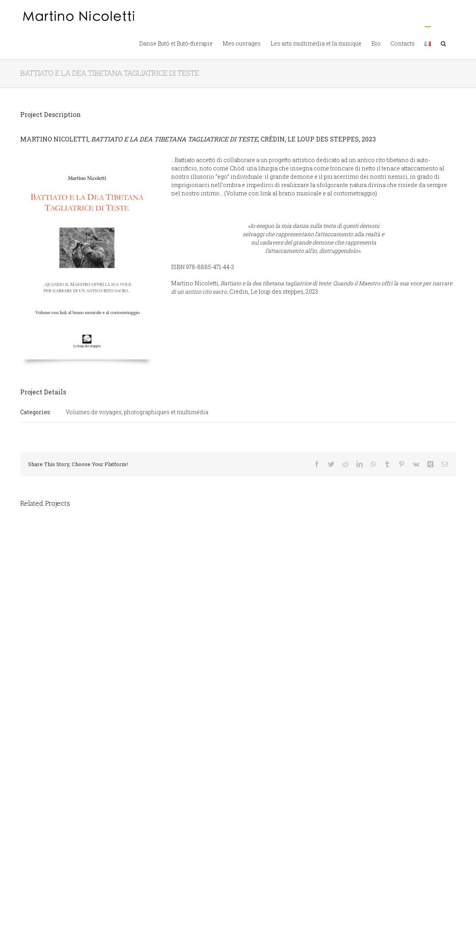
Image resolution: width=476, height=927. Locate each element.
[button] (443, 42)
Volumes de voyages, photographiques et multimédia (137, 412)
